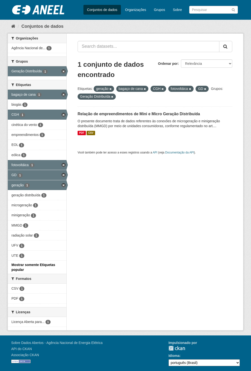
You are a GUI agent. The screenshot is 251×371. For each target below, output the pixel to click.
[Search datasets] (213, 10)
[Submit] (233, 9)
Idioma (174, 356)
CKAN (177, 348)
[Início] (13, 26)
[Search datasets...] (148, 46)
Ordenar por (168, 64)
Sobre (177, 10)
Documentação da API (179, 152)
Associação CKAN (25, 355)
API (155, 152)
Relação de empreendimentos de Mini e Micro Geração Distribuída (139, 114)
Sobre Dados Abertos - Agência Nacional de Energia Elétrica (57, 343)
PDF (81, 133)
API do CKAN (21, 349)
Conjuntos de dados (102, 10)
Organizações (135, 10)
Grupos (159, 10)
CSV (91, 133)
